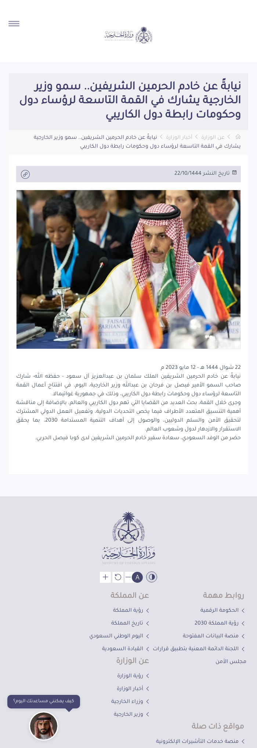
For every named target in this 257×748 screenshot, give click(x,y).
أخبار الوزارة (179, 138)
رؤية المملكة (132, 611)
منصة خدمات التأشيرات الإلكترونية (201, 742)
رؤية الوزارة (134, 677)
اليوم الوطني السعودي (120, 637)
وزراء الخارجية (131, 702)
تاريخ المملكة (131, 624)
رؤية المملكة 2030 (220, 624)
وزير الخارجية (132, 715)
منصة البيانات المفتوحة (214, 637)
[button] (99, 115)
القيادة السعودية (126, 649)
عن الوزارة (213, 138)
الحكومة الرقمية (223, 611)
